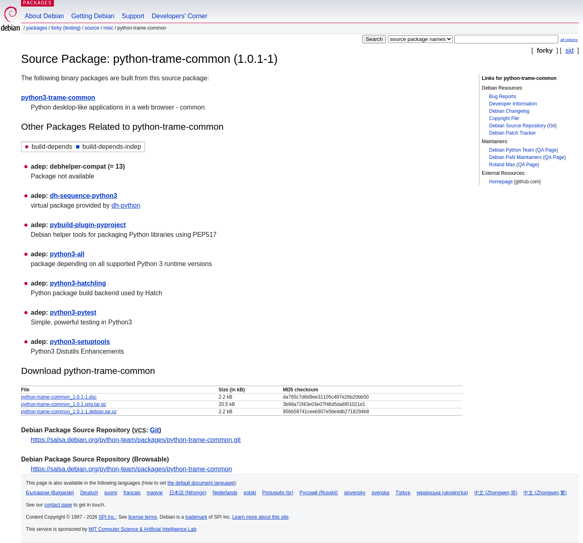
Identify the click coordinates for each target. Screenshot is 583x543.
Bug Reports (502, 96)
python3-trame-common (58, 97)
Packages (36, 28)
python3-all (67, 254)
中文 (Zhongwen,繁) (545, 493)
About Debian (44, 16)
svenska (380, 493)
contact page (58, 505)
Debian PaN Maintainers (515, 157)
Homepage (501, 182)
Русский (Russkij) (319, 493)
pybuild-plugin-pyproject (88, 224)
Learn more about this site (260, 517)
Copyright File (504, 118)
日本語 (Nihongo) (187, 493)
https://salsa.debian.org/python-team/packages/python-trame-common (131, 469)
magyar (155, 493)
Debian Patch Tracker (512, 133)
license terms (142, 517)
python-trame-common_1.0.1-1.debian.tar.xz (69, 411)
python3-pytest (73, 312)
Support (133, 16)
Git (552, 126)
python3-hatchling (78, 283)
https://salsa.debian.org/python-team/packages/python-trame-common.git (136, 439)
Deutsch (89, 493)
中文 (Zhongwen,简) (495, 493)
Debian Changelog (509, 111)
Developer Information (513, 104)
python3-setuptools (80, 341)
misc (108, 28)
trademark (196, 517)
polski (250, 493)
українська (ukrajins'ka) (442, 493)
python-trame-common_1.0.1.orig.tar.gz (63, 404)
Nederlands (225, 493)
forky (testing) (66, 28)
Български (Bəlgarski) (50, 493)
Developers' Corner (179, 16)
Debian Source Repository (517, 126)
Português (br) (278, 493)
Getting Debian (93, 16)
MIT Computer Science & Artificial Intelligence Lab (142, 529)
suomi (110, 493)
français (131, 493)
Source (92, 28)
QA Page (547, 150)
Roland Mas (502, 164)
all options (569, 39)
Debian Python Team (511, 150)
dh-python (125, 205)
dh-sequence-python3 (83, 195)
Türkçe (403, 493)
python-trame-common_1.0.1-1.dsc (59, 397)
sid (569, 50)
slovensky (355, 493)
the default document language (201, 483)
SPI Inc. (107, 517)
